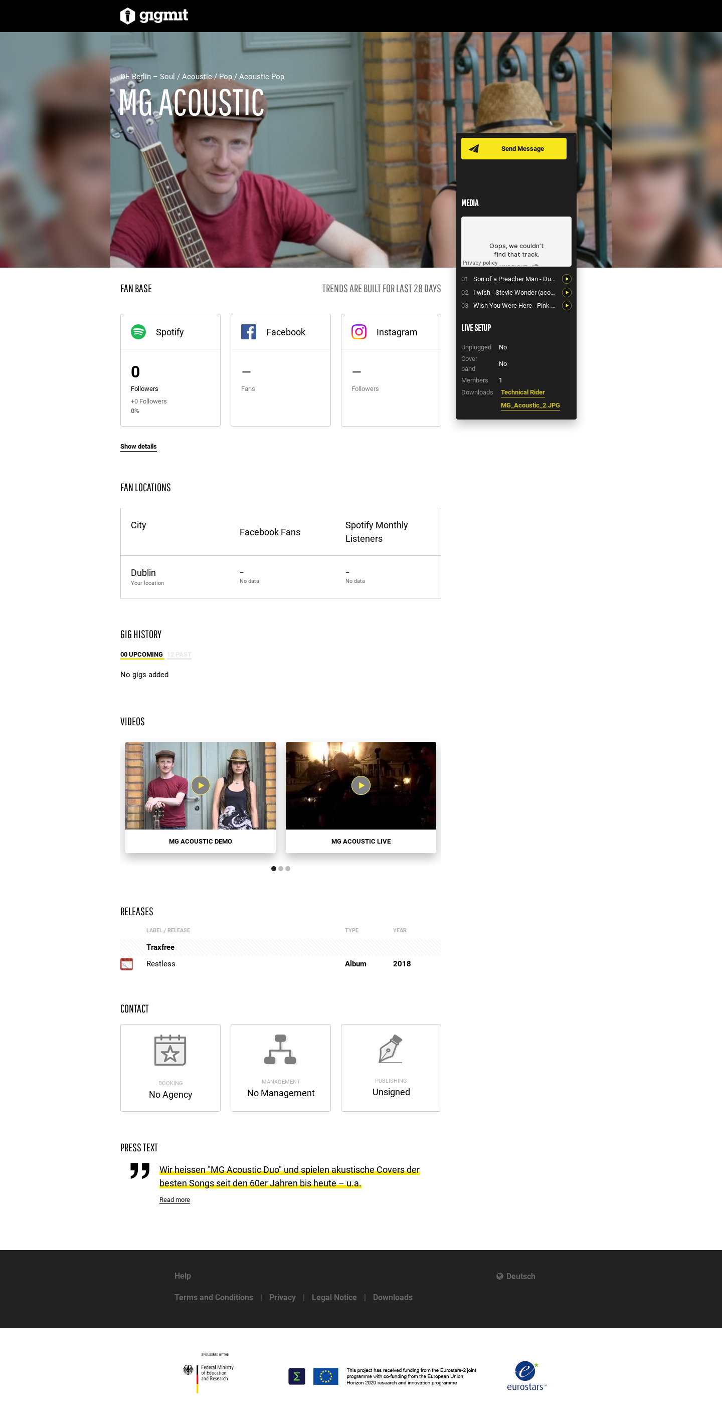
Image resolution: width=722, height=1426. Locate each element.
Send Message (522, 148)
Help (182, 1276)
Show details (138, 446)
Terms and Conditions (213, 1297)
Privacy (282, 1297)
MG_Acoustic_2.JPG (530, 405)
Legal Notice (334, 1297)
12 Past (179, 654)
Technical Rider (523, 392)
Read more (174, 1199)
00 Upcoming (142, 654)
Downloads (393, 1297)
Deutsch (520, 1276)
